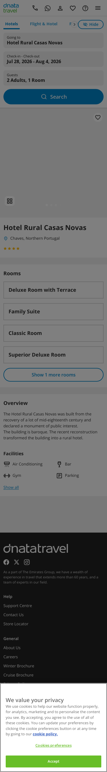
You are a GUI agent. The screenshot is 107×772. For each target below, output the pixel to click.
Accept (54, 761)
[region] (53, 727)
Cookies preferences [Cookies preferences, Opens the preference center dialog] (53, 745)
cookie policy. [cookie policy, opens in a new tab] (45, 733)
